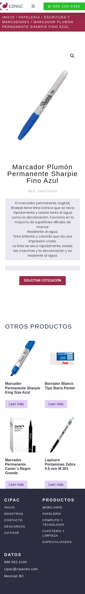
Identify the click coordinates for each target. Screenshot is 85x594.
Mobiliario (53, 507)
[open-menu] (33, 6)
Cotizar (11, 533)
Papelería (29, 17)
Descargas (14, 526)
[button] (72, 56)
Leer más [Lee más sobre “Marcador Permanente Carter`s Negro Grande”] (16, 484)
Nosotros (13, 513)
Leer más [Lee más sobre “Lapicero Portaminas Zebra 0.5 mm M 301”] (56, 484)
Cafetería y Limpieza (54, 533)
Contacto (13, 520)
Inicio (8, 17)
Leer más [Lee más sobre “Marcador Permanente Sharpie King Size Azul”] (16, 404)
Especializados (57, 542)
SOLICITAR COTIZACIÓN (42, 280)
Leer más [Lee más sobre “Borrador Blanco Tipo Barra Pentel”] (56, 404)
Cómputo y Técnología (54, 522)
